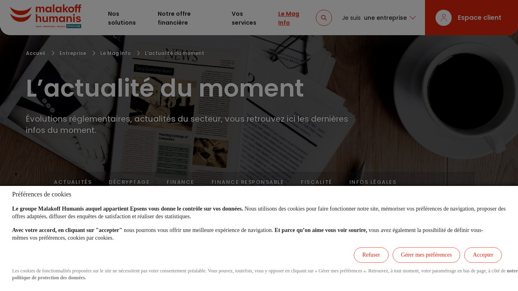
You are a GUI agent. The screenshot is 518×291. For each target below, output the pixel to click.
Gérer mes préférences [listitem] (426, 255)
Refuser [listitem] (371, 255)
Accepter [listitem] (483, 255)
